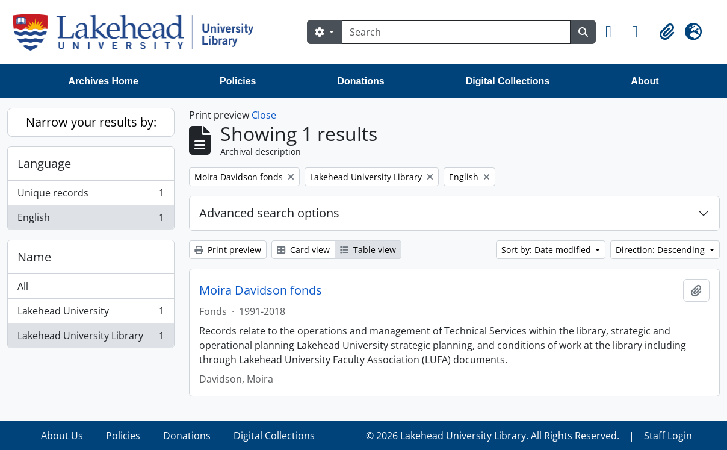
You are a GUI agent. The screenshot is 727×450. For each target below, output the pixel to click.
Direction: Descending (661, 249)
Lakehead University (90, 313)
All (22, 286)
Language (44, 163)
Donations (360, 81)
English (90, 220)
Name (34, 257)
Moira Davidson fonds (260, 290)
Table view (368, 249)
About (644, 81)
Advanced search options (269, 213)
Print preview (227, 249)
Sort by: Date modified (547, 249)
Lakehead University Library (90, 338)
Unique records (90, 195)
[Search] (456, 32)
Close (264, 115)
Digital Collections (508, 81)
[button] (614, 32)
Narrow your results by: (91, 122)
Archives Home (104, 81)
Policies (238, 81)
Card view (303, 249)
